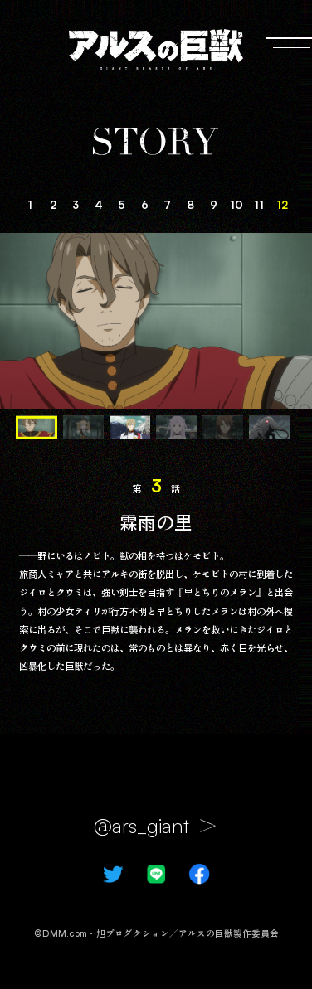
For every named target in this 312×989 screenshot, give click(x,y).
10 (236, 204)
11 (259, 204)
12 (282, 204)
